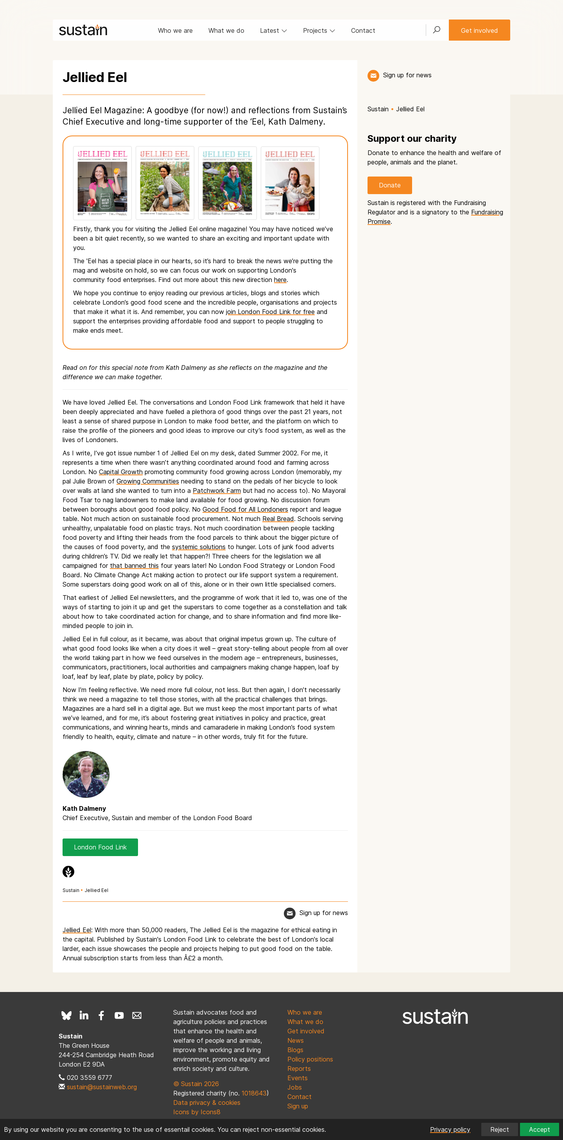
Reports (299, 1068)
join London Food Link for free (270, 312)
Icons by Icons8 (197, 1112)
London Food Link (100, 847)
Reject (499, 1129)
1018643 (254, 1093)
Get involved (479, 30)
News (295, 1040)
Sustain (71, 890)
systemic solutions (199, 547)
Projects (319, 30)
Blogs (295, 1050)
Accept (539, 1129)
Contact (363, 30)
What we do (226, 30)
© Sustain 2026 (196, 1084)
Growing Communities (148, 481)
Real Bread (278, 519)
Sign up (297, 1106)
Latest (273, 30)
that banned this (134, 565)
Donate (390, 185)
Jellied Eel (96, 890)
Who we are (175, 30)
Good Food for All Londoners (245, 509)
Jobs (294, 1087)
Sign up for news (407, 75)
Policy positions (310, 1059)
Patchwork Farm (217, 490)
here (280, 280)
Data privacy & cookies (206, 1102)
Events (297, 1078)
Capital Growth (121, 472)
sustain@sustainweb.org (102, 1087)
